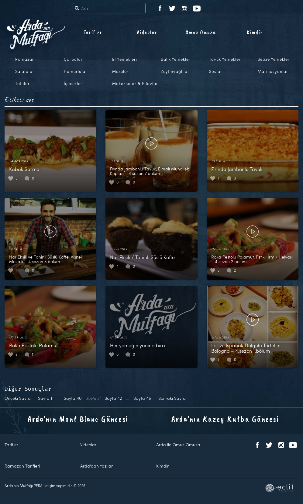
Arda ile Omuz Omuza (178, 444)
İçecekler (73, 83)
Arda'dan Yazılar (96, 466)
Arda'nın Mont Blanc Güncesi (78, 418)
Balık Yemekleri (176, 59)
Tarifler (92, 32)
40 (73, 398)
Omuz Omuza (201, 32)
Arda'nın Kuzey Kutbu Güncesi (225, 418)
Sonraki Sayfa (172, 398)
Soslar (215, 71)
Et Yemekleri (124, 59)
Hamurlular (75, 71)
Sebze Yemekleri (274, 59)
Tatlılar (22, 83)
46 (142, 398)
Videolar (146, 32)
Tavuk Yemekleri (225, 59)
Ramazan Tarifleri (22, 466)
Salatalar (24, 71)
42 (113, 398)
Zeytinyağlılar (175, 71)
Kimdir (255, 32)
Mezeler (120, 71)
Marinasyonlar (273, 71)
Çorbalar (73, 59)
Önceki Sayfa (18, 398)
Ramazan (25, 59)
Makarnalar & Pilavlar (135, 83)
